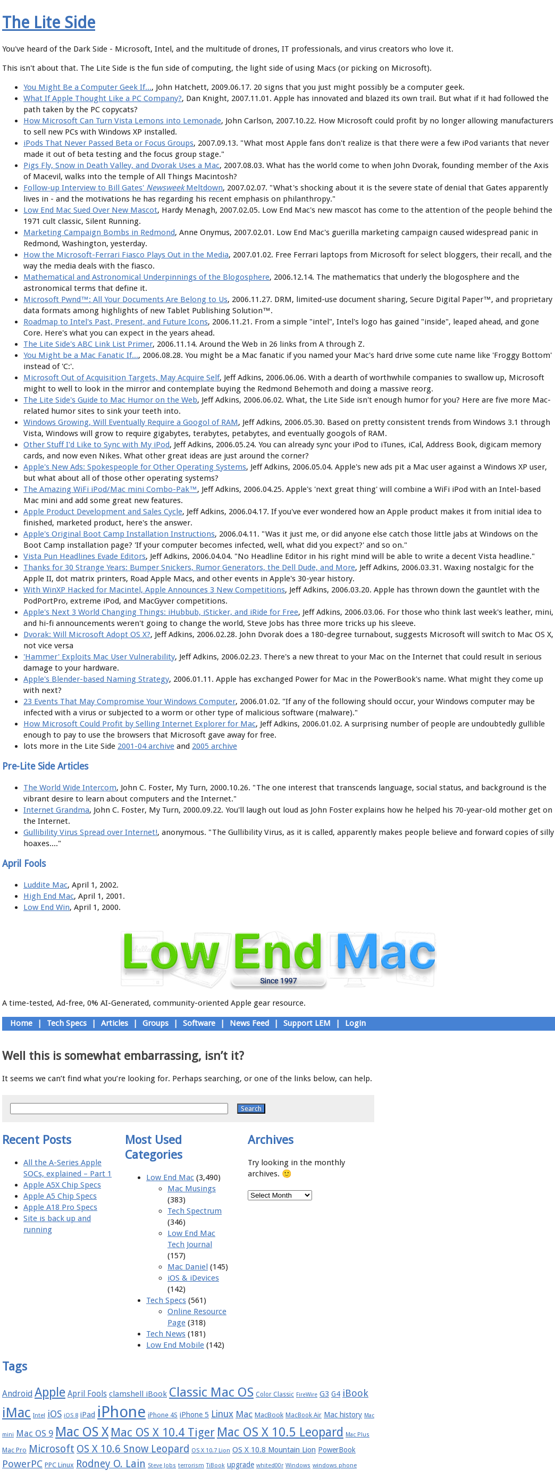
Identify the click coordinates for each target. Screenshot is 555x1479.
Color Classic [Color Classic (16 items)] (275, 1394)
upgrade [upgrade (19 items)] (240, 1464)
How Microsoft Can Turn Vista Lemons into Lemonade (122, 121)
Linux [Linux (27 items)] (222, 1414)
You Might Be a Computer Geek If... (87, 87)
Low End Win (46, 907)
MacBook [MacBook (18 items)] (269, 1415)
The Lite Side (48, 22)
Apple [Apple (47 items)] (50, 1392)
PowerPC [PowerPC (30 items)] (22, 1463)
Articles (114, 1023)
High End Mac (48, 896)
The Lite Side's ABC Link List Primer (88, 344)
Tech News (166, 1334)
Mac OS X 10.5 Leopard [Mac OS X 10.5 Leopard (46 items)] (280, 1432)
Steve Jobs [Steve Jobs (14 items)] (162, 1465)
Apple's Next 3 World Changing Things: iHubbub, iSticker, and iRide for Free (160, 612)
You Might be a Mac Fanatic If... (80, 355)
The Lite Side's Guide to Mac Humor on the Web (110, 400)
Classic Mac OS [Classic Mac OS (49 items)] (211, 1392)
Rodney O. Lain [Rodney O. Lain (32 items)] (111, 1464)
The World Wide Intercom (69, 787)
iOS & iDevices (193, 1278)
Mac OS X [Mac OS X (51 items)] (81, 1432)
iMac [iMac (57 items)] (16, 1412)
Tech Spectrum (194, 1211)
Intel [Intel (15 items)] (39, 1415)
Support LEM (307, 1023)
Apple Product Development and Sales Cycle (102, 511)
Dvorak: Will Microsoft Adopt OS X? (86, 634)
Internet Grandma (56, 810)
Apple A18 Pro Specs (60, 1207)
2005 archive (214, 746)
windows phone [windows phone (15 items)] (335, 1465)
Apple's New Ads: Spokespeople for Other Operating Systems (134, 467)
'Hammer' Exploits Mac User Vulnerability (99, 657)
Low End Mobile (175, 1345)
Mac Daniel (187, 1267)
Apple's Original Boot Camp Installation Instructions (119, 534)
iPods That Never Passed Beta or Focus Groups (108, 143)
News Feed (249, 1023)
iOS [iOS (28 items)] (54, 1413)
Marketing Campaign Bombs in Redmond (99, 232)
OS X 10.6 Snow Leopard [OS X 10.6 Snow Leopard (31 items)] (133, 1449)
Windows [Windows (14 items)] (297, 1465)
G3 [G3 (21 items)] (324, 1394)
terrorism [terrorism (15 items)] (191, 1465)
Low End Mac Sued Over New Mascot (90, 210)
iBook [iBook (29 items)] (355, 1393)
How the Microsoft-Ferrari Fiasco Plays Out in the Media (126, 255)
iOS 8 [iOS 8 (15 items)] (71, 1415)
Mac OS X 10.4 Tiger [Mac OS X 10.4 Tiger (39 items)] (163, 1432)
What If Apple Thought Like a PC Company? (102, 98)
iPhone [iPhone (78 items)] (121, 1412)
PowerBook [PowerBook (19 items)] (337, 1449)
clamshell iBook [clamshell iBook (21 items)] (138, 1394)
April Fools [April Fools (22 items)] (87, 1394)
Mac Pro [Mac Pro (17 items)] (14, 1450)
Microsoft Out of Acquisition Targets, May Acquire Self (121, 377)
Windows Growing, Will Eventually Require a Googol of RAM (130, 422)
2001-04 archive (145, 746)
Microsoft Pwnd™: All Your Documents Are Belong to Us (125, 299)
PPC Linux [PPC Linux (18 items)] (59, 1465)
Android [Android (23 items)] (17, 1394)
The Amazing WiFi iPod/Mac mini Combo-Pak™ (110, 489)
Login (355, 1023)
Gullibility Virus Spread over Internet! (90, 832)
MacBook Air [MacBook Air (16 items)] (303, 1415)
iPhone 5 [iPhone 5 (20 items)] (194, 1414)
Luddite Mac (45, 885)
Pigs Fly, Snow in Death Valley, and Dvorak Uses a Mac (121, 165)
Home (21, 1023)
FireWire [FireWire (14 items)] (306, 1394)
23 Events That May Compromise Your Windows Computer (129, 701)
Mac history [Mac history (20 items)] (343, 1414)
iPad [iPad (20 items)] (87, 1414)
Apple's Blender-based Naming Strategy (96, 679)
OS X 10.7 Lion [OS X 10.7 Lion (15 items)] (210, 1450)
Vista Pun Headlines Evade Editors (84, 556)
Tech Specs (67, 1023)
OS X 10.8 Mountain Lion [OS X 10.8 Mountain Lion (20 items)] (274, 1449)
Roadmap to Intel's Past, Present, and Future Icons (115, 322)
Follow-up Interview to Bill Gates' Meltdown (123, 188)
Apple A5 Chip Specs (60, 1196)
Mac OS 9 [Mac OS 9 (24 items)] (34, 1433)
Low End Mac (170, 1177)
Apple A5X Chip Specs (62, 1185)
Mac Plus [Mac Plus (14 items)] (357, 1434)
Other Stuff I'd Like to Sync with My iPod (96, 444)
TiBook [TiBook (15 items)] (215, 1465)
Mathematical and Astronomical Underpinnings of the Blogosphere (146, 277)
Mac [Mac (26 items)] (244, 1414)
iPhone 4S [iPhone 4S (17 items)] (163, 1415)
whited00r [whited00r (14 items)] (269, 1465)
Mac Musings (191, 1188)
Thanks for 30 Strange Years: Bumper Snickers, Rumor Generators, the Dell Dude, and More (189, 567)
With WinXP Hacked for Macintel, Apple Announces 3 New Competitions (154, 590)
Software (199, 1023)
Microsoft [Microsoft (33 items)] (51, 1449)
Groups (155, 1023)
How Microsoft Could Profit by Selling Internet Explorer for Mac (139, 724)
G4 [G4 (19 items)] (335, 1394)
